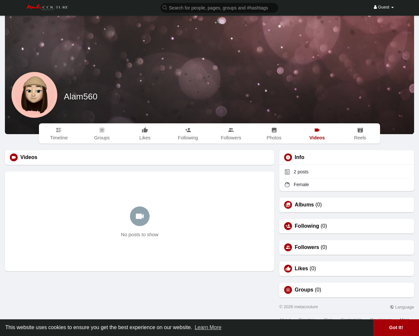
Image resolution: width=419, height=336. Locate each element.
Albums (304, 204)
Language (402, 307)
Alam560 (81, 96)
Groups (304, 289)
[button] (219, 7)
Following (307, 226)
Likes (301, 268)
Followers (307, 247)
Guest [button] (384, 7)
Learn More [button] (208, 327)
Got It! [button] (396, 327)
